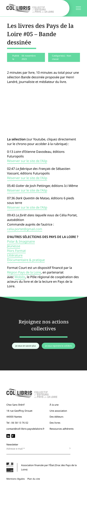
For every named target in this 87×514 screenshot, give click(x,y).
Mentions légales (15, 478)
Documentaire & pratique (26, 260)
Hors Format (16, 250)
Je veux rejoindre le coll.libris (58, 345)
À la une (54, 404)
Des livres (55, 422)
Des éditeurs (56, 416)
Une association (58, 410)
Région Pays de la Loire (24, 272)
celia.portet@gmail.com (24, 229)
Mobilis (20, 277)
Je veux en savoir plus (25, 345)
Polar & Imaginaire (21, 241)
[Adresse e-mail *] (35, 448)
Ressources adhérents (62, 428)
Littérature (15, 255)
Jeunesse (13, 246)
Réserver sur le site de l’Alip (27, 161)
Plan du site (33, 478)
